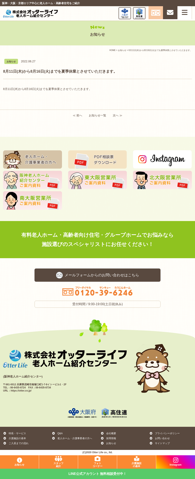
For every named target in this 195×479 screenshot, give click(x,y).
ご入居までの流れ (16, 443)
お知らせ (108, 443)
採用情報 (108, 438)
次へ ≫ (117, 115)
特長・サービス (14, 433)
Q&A (57, 433)
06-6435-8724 (18, 387)
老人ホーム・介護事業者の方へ (72, 438)
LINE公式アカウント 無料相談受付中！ (98, 473)
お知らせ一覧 (97, 115)
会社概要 (108, 433)
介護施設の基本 (14, 438)
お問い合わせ (102, 275)
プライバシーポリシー (164, 433)
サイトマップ (159, 443)
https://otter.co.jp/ (21, 390)
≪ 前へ (77, 115)
